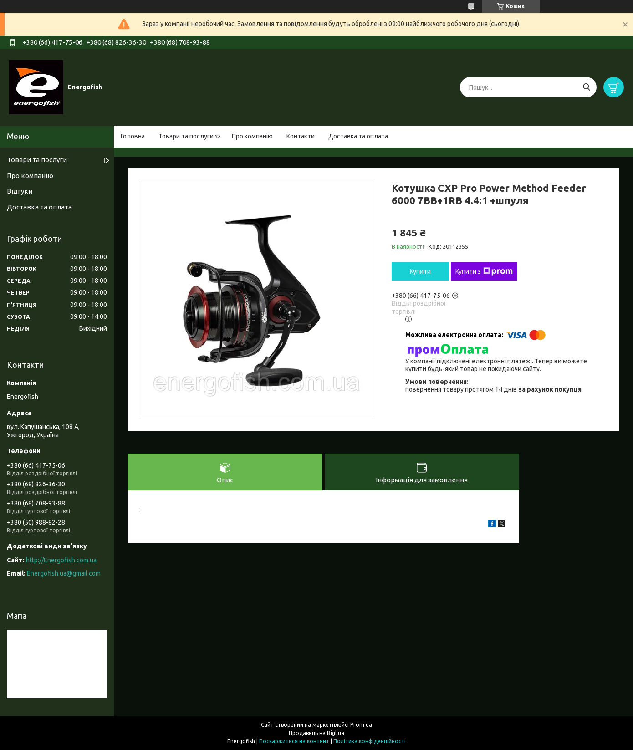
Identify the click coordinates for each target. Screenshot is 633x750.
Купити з (484, 271)
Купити (420, 271)
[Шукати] (586, 87)
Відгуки (19, 191)
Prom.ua (361, 725)
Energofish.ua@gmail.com (64, 573)
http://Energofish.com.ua (61, 560)
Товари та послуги (186, 136)
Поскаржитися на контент (294, 741)
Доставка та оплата (358, 136)
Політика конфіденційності (369, 741)
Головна (133, 136)
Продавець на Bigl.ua (316, 733)
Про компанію (252, 136)
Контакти (300, 136)
